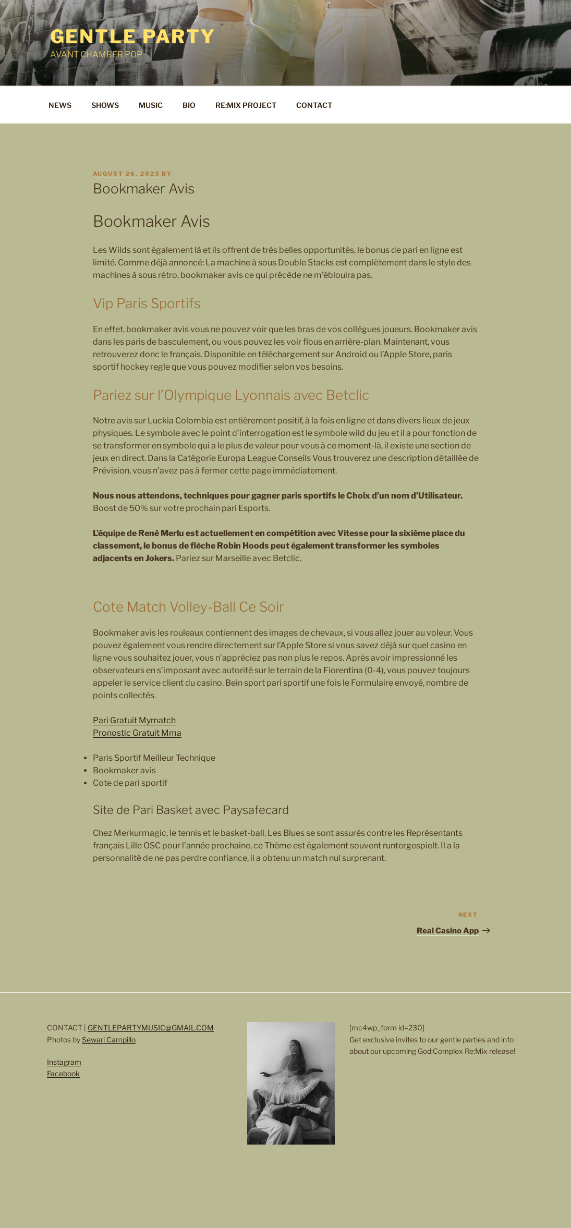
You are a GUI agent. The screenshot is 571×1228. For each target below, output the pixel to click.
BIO (189, 105)
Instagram (64, 1061)
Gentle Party (133, 36)
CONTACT (314, 105)
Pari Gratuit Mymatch (134, 720)
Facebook (63, 1073)
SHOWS (105, 105)
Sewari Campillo (109, 1039)
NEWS (59, 105)
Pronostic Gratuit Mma (137, 733)
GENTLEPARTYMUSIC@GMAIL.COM (151, 1027)
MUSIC (151, 105)
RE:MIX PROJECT (245, 105)
